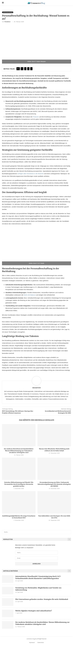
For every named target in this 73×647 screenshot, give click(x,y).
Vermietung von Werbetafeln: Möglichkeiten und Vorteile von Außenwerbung (38, 589)
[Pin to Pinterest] (28, 68)
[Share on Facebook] (22, 68)
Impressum (32, 642)
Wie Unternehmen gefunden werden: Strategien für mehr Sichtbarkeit (41, 599)
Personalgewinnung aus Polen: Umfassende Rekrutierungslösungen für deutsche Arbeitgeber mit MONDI (54, 484)
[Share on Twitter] (25, 68)
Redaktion (7, 21)
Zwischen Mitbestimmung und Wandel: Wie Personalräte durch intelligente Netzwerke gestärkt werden (18, 484)
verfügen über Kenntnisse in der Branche (30, 173)
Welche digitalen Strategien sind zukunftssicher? (33, 611)
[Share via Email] (31, 68)
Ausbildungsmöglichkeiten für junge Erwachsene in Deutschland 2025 (18, 517)
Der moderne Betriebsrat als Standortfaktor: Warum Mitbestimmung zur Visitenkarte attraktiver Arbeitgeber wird (19, 450)
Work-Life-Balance (29, 295)
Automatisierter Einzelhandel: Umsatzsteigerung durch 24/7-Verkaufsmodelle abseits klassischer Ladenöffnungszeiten (38, 577)
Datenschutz (40, 642)
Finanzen (36, 117)
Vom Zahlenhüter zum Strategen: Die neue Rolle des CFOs (54, 517)
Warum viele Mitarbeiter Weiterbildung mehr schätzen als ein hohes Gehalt (54, 450)
